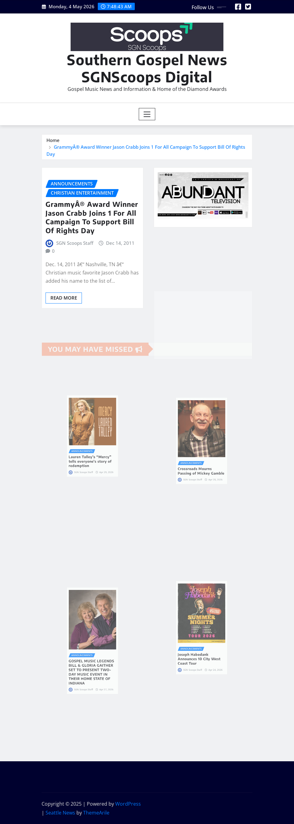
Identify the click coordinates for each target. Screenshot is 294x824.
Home (53, 140)
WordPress (128, 803)
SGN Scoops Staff (74, 243)
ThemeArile (96, 812)
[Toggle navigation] (147, 114)
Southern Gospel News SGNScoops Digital (147, 68)
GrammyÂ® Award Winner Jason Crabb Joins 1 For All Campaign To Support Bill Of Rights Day (92, 217)
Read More (63, 298)
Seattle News (60, 812)
